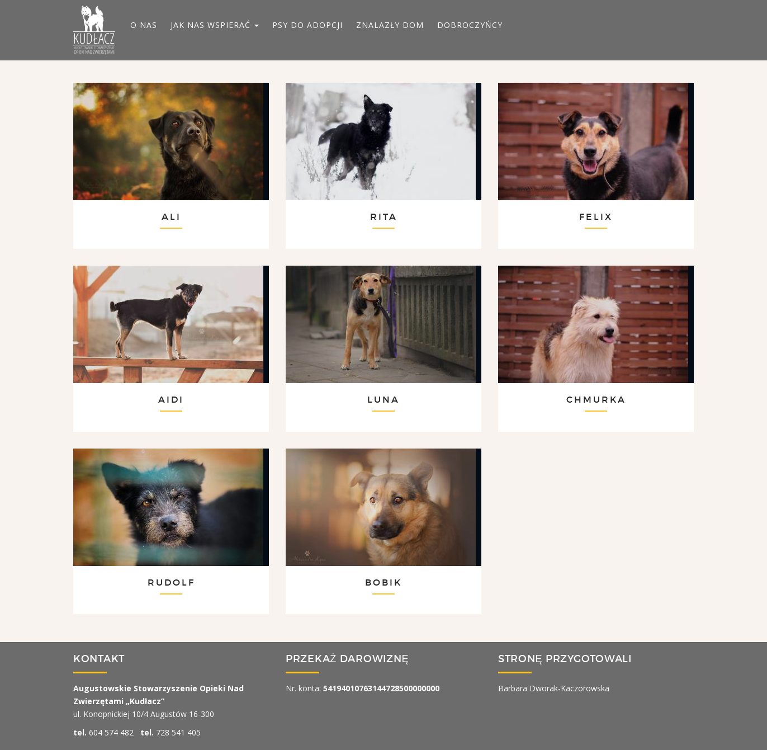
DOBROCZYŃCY (470, 25)
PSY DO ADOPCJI (307, 25)
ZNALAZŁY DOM (390, 25)
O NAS (143, 25)
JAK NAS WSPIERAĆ (215, 25)
